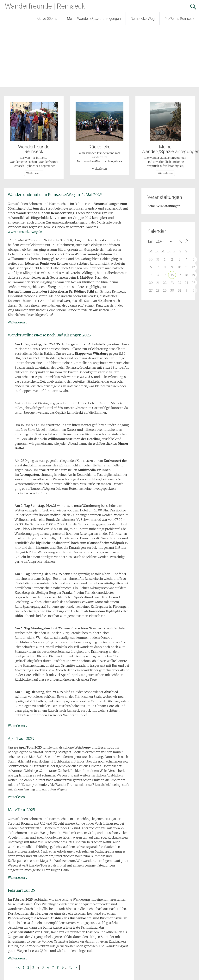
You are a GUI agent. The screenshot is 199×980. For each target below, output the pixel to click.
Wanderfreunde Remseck (33, 149)
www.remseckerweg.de (25, 232)
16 (172, 275)
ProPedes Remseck (179, 18)
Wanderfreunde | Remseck (45, 6)
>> (77, 967)
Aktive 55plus (47, 18)
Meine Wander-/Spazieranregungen (94, 18)
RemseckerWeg (143, 18)
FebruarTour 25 (21, 890)
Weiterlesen (33, 173)
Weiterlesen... (17, 322)
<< (18, 967)
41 (70, 967)
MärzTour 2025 (21, 809)
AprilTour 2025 (21, 738)
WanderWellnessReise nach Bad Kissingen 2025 (49, 335)
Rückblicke (99, 147)
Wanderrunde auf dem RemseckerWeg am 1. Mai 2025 (55, 194)
